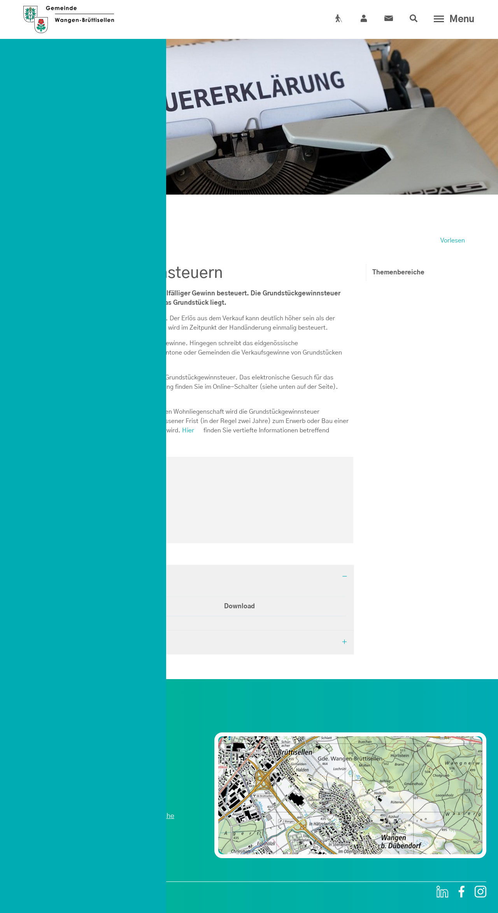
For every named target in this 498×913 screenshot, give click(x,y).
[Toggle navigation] (452, 19)
